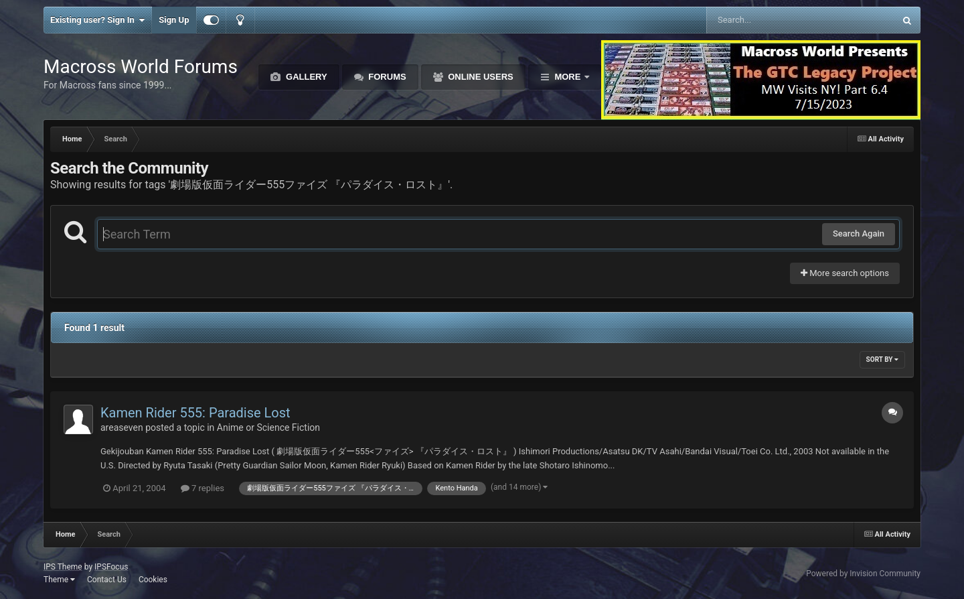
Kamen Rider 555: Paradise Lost (195, 413)
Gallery (305, 77)
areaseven (121, 427)
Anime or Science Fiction (268, 427)
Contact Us (107, 579)
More (567, 77)
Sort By (882, 359)
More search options (845, 273)
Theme (59, 579)
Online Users (479, 77)
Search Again (858, 233)
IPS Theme (63, 567)
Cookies (153, 579)
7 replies (202, 488)
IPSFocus (111, 567)
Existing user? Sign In (97, 20)
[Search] (767, 20)
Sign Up (174, 20)
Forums (386, 77)
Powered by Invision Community (863, 573)
